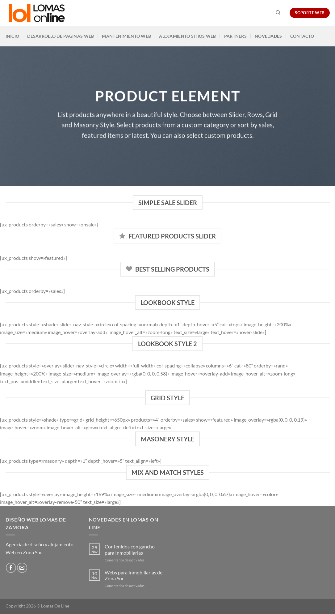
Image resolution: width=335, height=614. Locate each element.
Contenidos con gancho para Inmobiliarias (130, 549)
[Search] (278, 13)
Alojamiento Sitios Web (187, 36)
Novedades (268, 36)
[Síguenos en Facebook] (11, 568)
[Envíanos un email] (22, 568)
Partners (235, 36)
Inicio (12, 36)
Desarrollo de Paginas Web (60, 36)
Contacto (302, 36)
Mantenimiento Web (126, 36)
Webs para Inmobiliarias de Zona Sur (133, 575)
